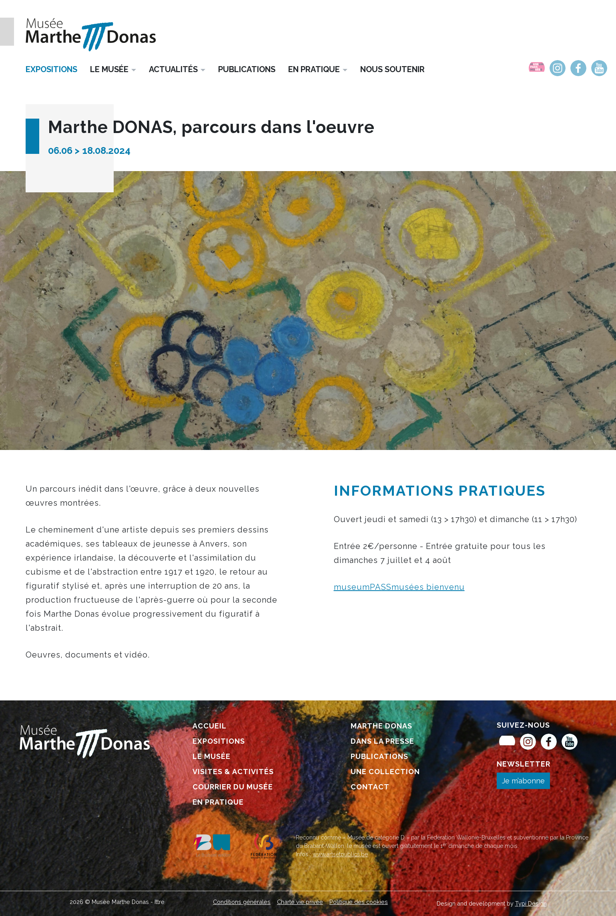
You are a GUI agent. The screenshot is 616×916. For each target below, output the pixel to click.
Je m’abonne (523, 781)
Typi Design (531, 903)
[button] (113, 69)
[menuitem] (537, 68)
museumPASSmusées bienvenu (399, 587)
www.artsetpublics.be (340, 854)
